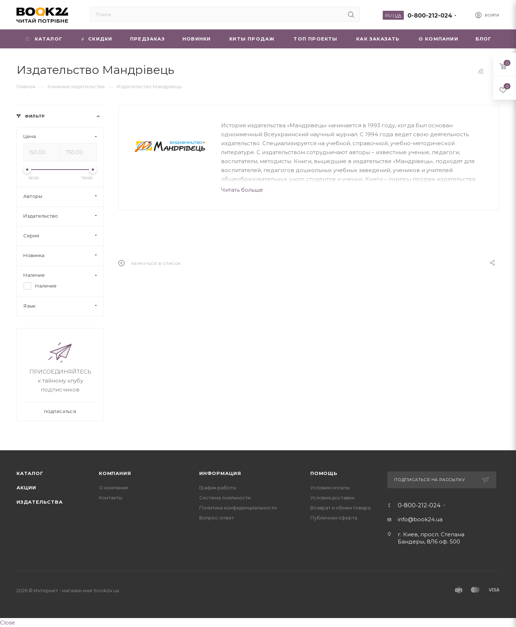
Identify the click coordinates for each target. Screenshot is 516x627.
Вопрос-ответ (216, 518)
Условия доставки (332, 497)
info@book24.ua (420, 519)
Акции (26, 487)
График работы (217, 487)
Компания (115, 473)
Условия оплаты (330, 487)
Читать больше (242, 189)
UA (398, 15)
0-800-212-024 (429, 15)
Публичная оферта (333, 518)
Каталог (29, 473)
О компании (113, 487)
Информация (220, 473)
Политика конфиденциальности (238, 507)
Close (7, 622)
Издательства (39, 502)
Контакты (110, 497)
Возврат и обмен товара (340, 507)
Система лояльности (224, 497)
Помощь (324, 473)
